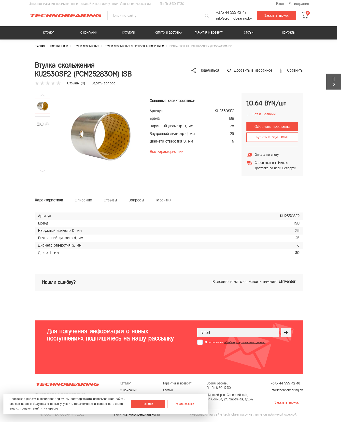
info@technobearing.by (234, 18)
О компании (88, 32)
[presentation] (234, 357)
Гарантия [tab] (164, 200)
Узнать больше (184, 403)
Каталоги (128, 32)
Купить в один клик (272, 137)
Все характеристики (166, 151)
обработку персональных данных (245, 342)
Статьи (248, 32)
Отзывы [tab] (110, 200)
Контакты (288, 32)
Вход (280, 4)
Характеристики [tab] (49, 200)
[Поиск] (207, 16)
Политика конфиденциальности (137, 414)
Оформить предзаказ (272, 126)
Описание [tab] (83, 200)
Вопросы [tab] (136, 200)
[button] (42, 171)
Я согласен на (235, 342)
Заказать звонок (276, 15)
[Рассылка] (286, 332)
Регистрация (299, 4)
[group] (100, 138)
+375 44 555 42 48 (231, 12)
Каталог (48, 32)
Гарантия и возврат (209, 32)
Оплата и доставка (168, 32)
